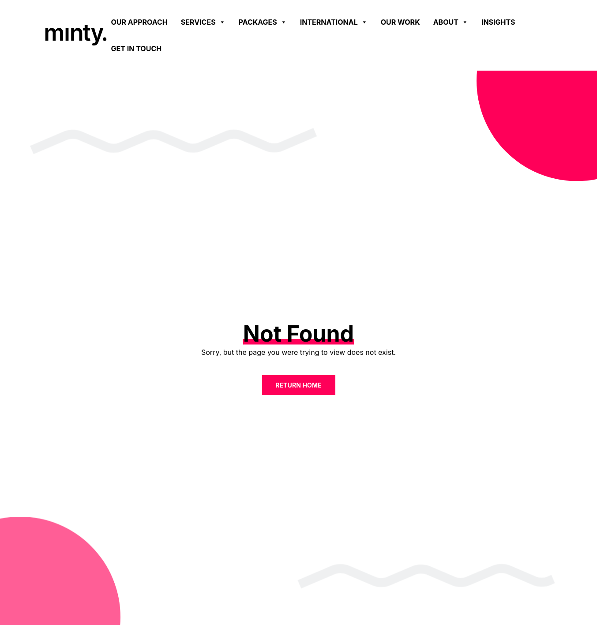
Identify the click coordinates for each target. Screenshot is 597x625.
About (450, 22)
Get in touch (136, 48)
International (334, 22)
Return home (298, 385)
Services (203, 22)
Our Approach (139, 22)
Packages (263, 22)
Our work (400, 22)
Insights (498, 22)
